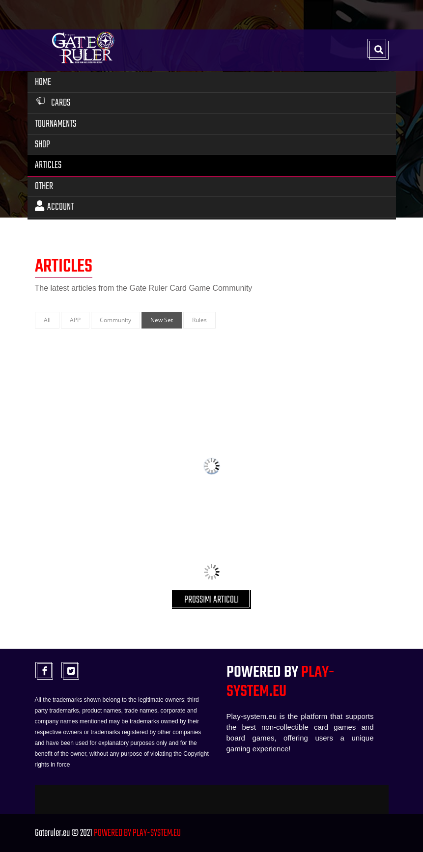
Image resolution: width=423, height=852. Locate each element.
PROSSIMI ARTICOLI (211, 599)
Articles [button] (48, 165)
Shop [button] (42, 144)
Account (54, 207)
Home (43, 82)
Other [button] (44, 186)
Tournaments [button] (55, 124)
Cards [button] (52, 102)
